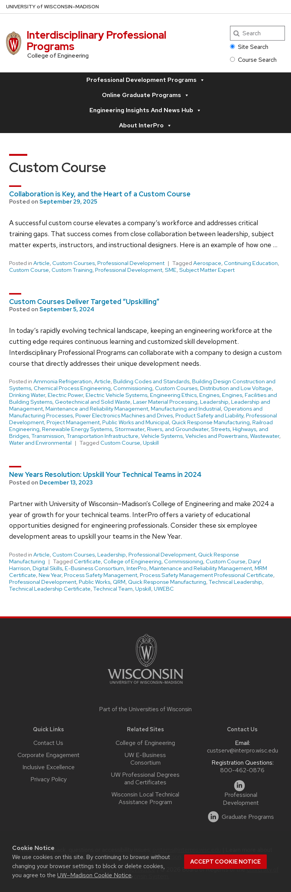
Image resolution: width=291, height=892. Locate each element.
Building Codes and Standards (151, 381)
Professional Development (130, 263)
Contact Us (48, 743)
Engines (209, 395)
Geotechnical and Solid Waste (92, 402)
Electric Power (65, 395)
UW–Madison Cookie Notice (94, 875)
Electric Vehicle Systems (116, 395)
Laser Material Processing (165, 402)
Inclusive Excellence (48, 767)
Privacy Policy (48, 779)
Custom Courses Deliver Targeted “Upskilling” (84, 301)
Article (41, 263)
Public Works (94, 582)
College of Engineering (132, 561)
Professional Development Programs (145, 80)
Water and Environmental (40, 443)
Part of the (145, 709)
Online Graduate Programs (145, 95)
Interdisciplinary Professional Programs (96, 40)
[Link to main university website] (145, 685)
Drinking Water (27, 395)
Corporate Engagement (48, 755)
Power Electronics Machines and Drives (124, 415)
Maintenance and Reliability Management (96, 408)
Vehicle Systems (162, 436)
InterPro (137, 568)
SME (171, 270)
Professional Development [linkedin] (241, 799)
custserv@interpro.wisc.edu (242, 750)
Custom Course (29, 270)
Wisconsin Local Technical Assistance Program (145, 798)
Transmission (47, 436)
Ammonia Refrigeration (62, 381)
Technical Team (113, 589)
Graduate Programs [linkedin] (248, 817)
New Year (50, 575)
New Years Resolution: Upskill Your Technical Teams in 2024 (105, 474)
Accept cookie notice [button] (225, 861)
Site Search (249, 47)
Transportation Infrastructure (102, 436)
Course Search (253, 60)
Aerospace (207, 263)
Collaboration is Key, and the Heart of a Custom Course (100, 194)
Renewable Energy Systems (77, 429)
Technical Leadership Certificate (50, 589)
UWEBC (164, 589)
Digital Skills (47, 568)
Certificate (87, 561)
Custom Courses (73, 263)
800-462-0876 (242, 770)
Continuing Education (251, 263)
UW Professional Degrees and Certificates (145, 778)
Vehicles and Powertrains (216, 436)
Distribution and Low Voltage (236, 388)
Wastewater (264, 436)
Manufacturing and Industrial (186, 408)
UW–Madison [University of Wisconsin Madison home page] (52, 6)
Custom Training (72, 270)
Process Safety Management (100, 575)
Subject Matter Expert (207, 270)
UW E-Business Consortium (145, 759)
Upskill (151, 443)
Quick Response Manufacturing (211, 422)
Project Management (73, 422)
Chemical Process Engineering (72, 388)
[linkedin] (239, 785)
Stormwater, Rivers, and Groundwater (161, 429)
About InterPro (145, 125)
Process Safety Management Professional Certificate (206, 575)
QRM (119, 582)
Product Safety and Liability (209, 415)
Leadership (214, 402)
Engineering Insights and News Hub (145, 110)
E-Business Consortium (94, 568)
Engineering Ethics (173, 395)
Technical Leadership (235, 582)
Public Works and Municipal (135, 422)
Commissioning (132, 388)
